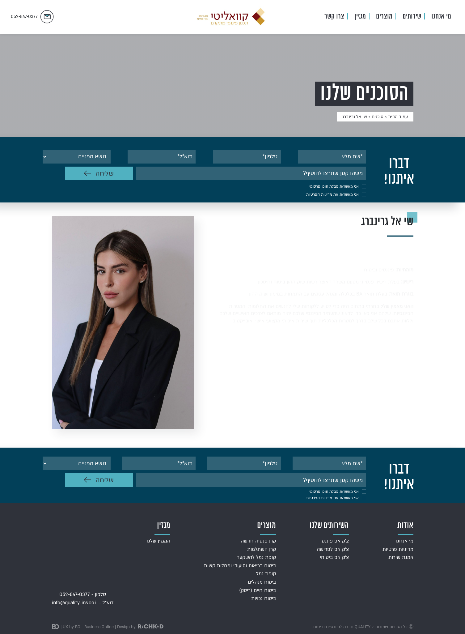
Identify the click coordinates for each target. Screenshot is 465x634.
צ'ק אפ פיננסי (334, 541)
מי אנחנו (441, 16)
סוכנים (377, 117)
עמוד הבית (398, 117)
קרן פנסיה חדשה (258, 541)
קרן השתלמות (261, 549)
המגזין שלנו (158, 541)
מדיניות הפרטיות (319, 194)
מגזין (360, 16)
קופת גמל (266, 573)
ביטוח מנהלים (262, 582)
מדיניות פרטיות (398, 549)
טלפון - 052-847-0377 (82, 594)
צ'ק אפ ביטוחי (334, 557)
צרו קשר (334, 16)
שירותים (412, 16)
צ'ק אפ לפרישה (333, 549)
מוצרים (384, 16)
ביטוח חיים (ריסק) (257, 590)
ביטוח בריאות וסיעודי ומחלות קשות (240, 565)
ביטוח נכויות (263, 598)
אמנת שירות (400, 557)
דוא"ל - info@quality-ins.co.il (83, 602)
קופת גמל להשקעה (256, 557)
